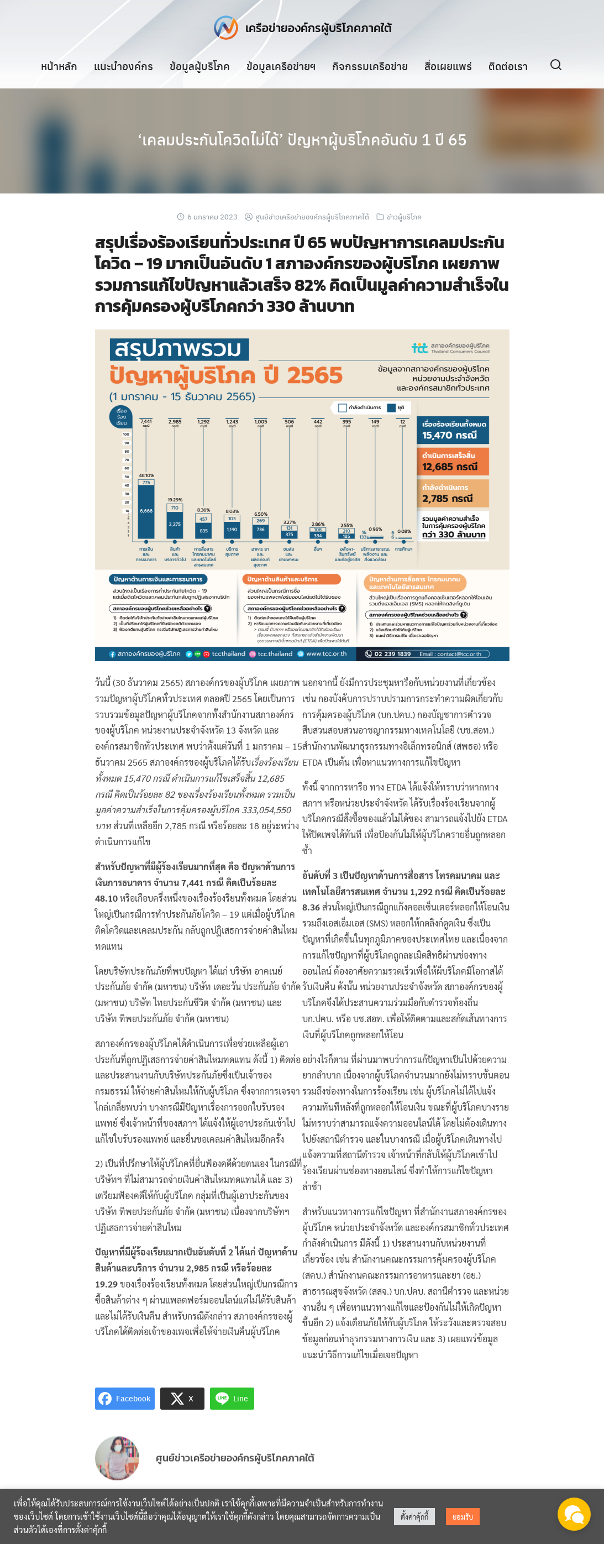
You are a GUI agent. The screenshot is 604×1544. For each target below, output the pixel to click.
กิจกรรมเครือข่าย (370, 66)
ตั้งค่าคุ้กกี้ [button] (414, 1516)
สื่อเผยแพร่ (448, 66)
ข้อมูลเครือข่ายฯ (281, 66)
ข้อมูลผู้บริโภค (200, 66)
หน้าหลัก (59, 66)
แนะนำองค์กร (123, 66)
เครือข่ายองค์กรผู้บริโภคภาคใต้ (319, 27)
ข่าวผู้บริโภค (404, 216)
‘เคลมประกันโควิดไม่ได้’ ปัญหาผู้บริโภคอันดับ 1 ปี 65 (302, 138)
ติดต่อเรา (508, 66)
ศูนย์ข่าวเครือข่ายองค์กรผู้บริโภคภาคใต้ (312, 216)
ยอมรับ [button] (463, 1516)
